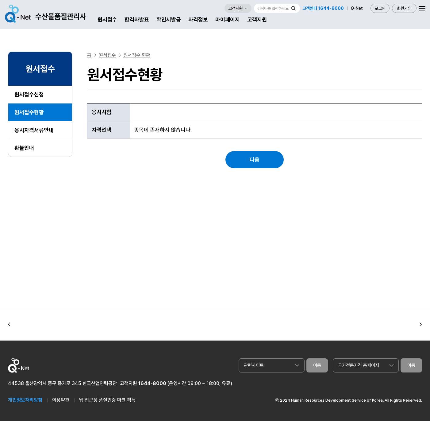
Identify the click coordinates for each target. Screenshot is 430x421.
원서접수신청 (29, 94)
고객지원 (257, 19)
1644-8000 (152, 383)
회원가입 (404, 8)
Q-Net (357, 8)
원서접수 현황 (136, 55)
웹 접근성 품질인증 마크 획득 (107, 400)
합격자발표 (137, 19)
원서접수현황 (29, 112)
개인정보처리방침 (25, 400)
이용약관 (60, 400)
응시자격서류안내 (34, 130)
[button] (9, 324)
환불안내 (24, 148)
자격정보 (198, 19)
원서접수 (107, 19)
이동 (317, 365)
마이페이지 (227, 19)
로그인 (380, 8)
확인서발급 (168, 19)
